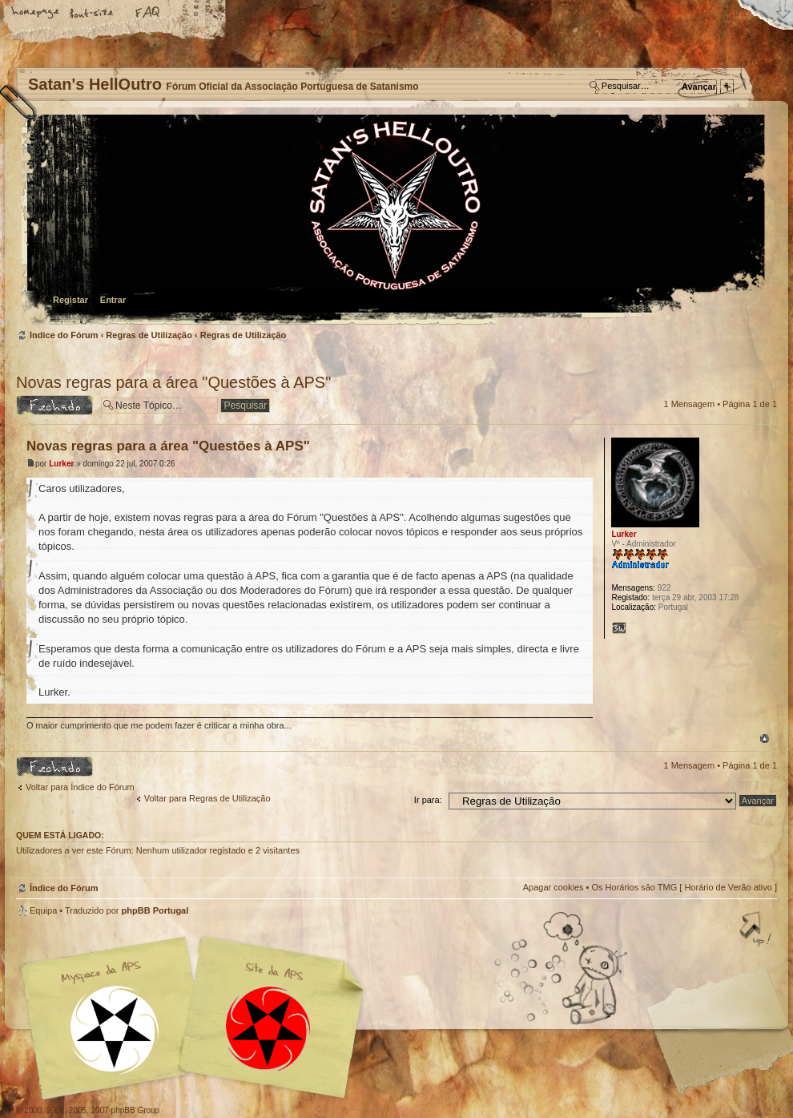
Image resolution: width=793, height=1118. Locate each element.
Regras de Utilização (149, 335)
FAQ (148, 13)
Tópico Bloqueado (54, 405)
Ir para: (428, 800)
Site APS (268, 1029)
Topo (764, 738)
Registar (70, 300)
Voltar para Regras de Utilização (207, 798)
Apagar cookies (553, 887)
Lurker (61, 463)
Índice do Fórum (394, 221)
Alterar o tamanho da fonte (92, 13)
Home (36, 13)
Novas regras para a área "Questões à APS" (173, 382)
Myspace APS (196, 1018)
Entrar (113, 300)
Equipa (43, 910)
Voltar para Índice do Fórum (80, 787)
